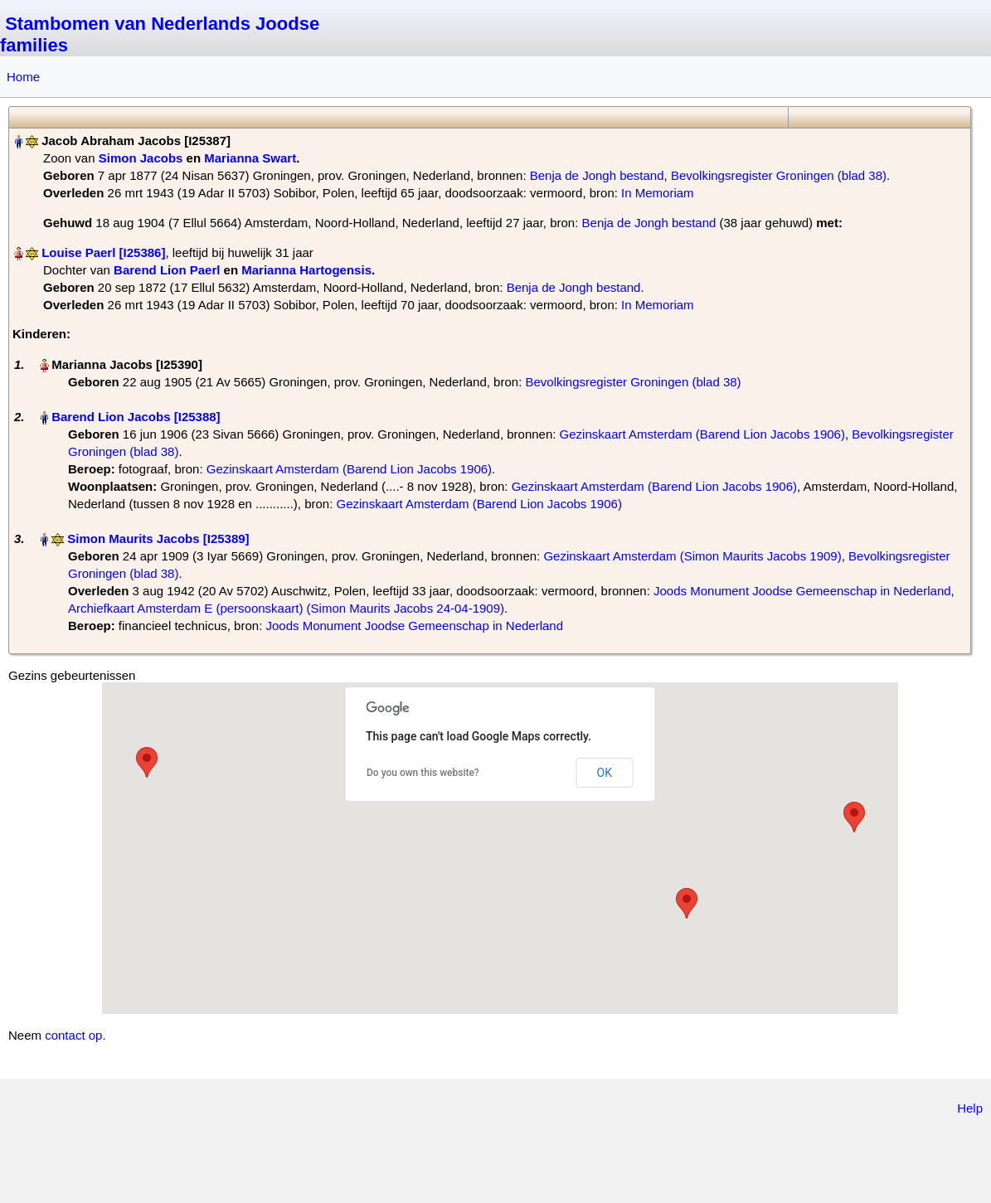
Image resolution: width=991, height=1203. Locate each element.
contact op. (75, 1035)
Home (23, 77)
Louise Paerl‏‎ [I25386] (103, 252)
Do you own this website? (423, 773)
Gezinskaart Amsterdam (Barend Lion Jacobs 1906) (702, 434)
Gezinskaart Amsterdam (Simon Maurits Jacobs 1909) (692, 556)
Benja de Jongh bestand (597, 175)
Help (970, 1108)
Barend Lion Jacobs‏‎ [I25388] (135, 417)
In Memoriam (657, 193)
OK (604, 772)
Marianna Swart (250, 158)
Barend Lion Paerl (167, 270)
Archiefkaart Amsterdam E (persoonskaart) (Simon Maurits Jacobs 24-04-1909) (286, 608)
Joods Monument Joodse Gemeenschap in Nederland (802, 591)
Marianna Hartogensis (306, 270)
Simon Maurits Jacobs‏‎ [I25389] (158, 538)
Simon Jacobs (141, 158)
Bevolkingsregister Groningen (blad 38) (779, 175)
